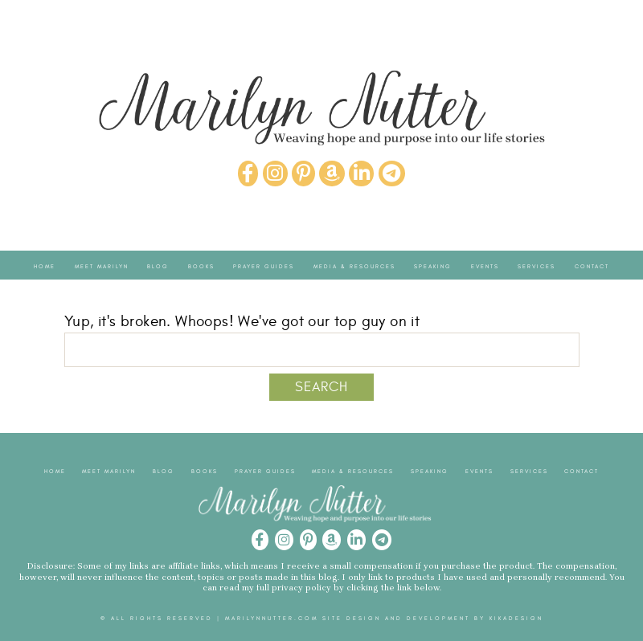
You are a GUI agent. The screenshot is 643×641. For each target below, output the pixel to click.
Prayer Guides (263, 266)
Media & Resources (354, 266)
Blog (158, 266)
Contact (592, 266)
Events (485, 266)
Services (536, 266)
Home (44, 266)
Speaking (433, 266)
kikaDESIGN (516, 618)
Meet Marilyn (102, 266)
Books (201, 266)
